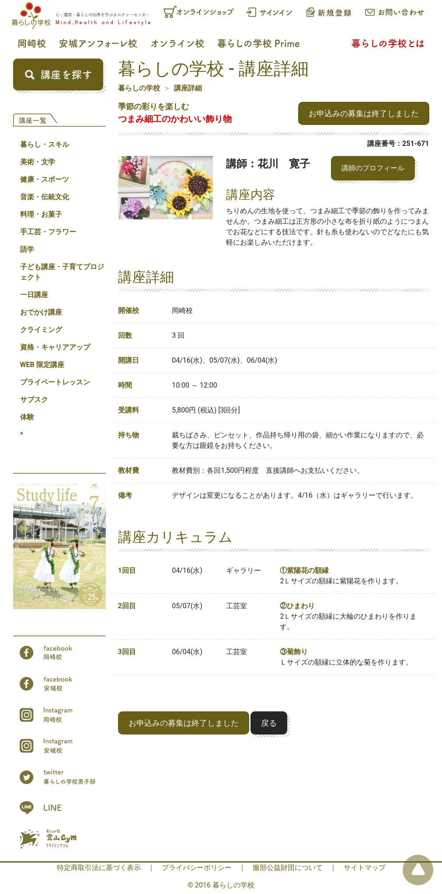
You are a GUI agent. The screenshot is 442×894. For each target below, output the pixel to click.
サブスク (34, 399)
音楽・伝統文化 (44, 197)
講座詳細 (188, 88)
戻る (269, 723)
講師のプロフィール (372, 168)
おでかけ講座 (41, 312)
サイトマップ (365, 867)
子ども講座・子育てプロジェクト (62, 272)
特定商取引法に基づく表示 (99, 867)
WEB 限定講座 (42, 364)
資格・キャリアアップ (55, 347)
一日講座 (34, 295)
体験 (27, 417)
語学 (27, 249)
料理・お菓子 (41, 214)
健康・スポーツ (44, 179)
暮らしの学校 (139, 88)
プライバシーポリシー (197, 867)
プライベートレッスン (55, 382)
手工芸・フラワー (48, 232)
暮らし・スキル (44, 144)
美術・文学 (37, 162)
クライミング (41, 330)
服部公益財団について (288, 867)
